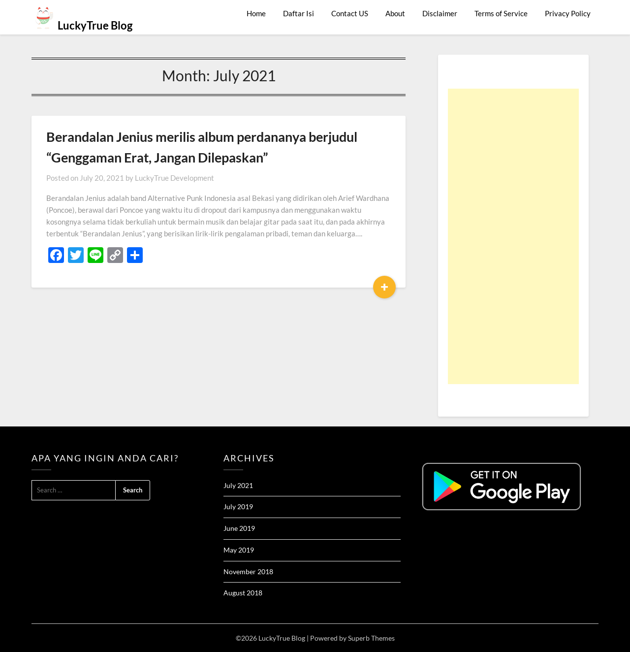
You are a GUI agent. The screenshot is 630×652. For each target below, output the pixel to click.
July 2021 (238, 485)
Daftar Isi (298, 13)
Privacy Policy (568, 13)
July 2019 (238, 506)
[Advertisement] (513, 236)
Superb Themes (371, 638)
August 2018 (242, 592)
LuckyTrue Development (174, 177)
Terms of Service (501, 13)
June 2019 (239, 528)
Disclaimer (439, 13)
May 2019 (238, 550)
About (395, 13)
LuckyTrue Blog (95, 25)
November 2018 (248, 571)
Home (256, 13)
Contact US (349, 13)
